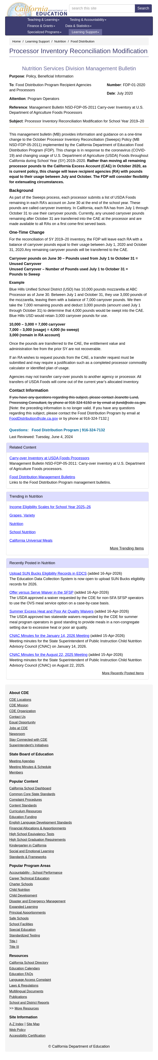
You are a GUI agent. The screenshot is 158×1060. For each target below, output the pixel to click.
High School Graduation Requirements (37, 839)
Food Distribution (82, 41)
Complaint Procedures (25, 799)
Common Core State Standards (32, 794)
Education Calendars (24, 968)
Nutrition (60, 41)
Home (16, 41)
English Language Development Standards (40, 822)
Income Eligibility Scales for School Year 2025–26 (50, 507)
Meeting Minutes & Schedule (30, 767)
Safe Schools (19, 918)
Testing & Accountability (88, 19)
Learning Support (85, 32)
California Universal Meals (30, 540)
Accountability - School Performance (35, 872)
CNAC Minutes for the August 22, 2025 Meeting (48, 655)
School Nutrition (22, 532)
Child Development (23, 895)
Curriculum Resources (25, 811)
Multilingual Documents (26, 991)
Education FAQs (21, 974)
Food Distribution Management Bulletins (42, 477)
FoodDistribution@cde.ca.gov (33, 418)
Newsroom (17, 734)
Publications (18, 997)
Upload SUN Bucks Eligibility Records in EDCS (48, 573)
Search (143, 8)
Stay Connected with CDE (28, 739)
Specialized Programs (44, 32)
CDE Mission (18, 705)
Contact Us (17, 717)
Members (16, 772)
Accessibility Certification (27, 1035)
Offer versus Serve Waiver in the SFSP (41, 592)
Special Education (22, 929)
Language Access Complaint (30, 979)
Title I (13, 941)
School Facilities (21, 924)
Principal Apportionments (27, 912)
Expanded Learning (23, 907)
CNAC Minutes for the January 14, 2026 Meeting (49, 636)
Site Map (33, 1024)
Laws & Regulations (23, 985)
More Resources (27, 1008)
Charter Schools (21, 884)
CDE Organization (22, 711)
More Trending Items (127, 548)
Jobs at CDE (18, 728)
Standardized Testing (24, 935)
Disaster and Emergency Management (37, 901)
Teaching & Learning (43, 19)
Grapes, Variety (22, 515)
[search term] (102, 8)
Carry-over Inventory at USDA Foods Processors (49, 458)
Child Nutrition (19, 889)
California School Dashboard (30, 788)
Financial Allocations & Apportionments (37, 828)
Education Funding (23, 817)
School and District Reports (29, 1002)
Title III (14, 947)
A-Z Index (16, 1024)
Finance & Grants (41, 26)
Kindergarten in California (27, 845)
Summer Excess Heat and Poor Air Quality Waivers (51, 611)
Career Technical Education (29, 878)
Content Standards (23, 805)
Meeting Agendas (22, 761)
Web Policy (17, 1030)
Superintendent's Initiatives (29, 745)
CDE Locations (20, 699)
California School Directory (28, 962)
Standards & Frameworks (27, 857)
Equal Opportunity (22, 722)
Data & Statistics (78, 26)
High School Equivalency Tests (31, 834)
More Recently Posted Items (123, 673)
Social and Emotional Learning (31, 851)
